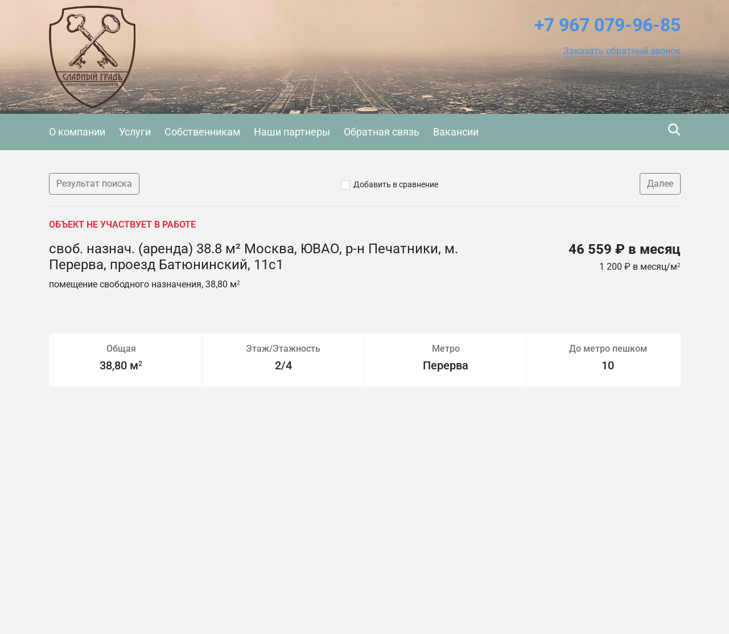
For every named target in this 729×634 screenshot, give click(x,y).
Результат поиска (94, 183)
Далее (660, 183)
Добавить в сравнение (395, 184)
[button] (622, 51)
